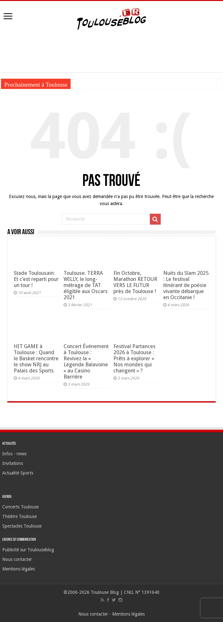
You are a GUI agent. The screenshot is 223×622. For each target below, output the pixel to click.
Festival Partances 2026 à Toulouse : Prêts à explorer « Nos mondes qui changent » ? (134, 358)
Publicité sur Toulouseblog (28, 549)
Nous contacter (17, 559)
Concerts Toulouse (20, 506)
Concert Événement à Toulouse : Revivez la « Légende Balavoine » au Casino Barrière (86, 361)
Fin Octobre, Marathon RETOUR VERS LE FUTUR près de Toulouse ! (135, 282)
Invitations (12, 463)
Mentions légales (18, 568)
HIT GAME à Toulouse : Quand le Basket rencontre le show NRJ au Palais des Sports (36, 358)
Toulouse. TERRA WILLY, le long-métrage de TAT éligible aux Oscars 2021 (86, 285)
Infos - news (14, 453)
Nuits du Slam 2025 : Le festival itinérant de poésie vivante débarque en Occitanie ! (186, 285)
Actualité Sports (17, 472)
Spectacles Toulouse (22, 526)
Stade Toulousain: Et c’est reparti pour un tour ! (36, 279)
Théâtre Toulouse (19, 516)
